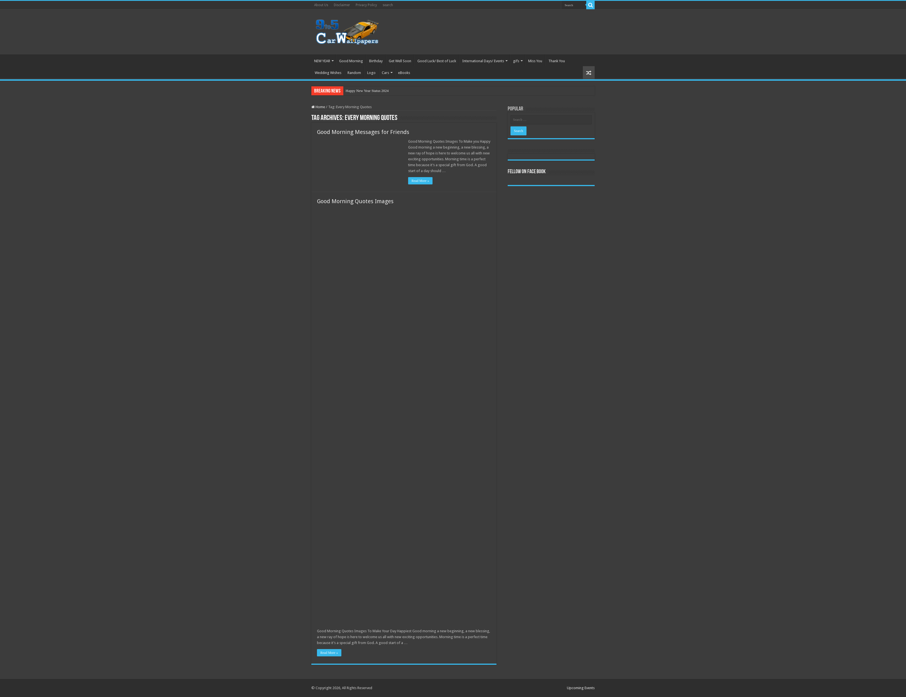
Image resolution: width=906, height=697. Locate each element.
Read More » (420, 181)
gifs (516, 61)
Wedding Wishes (328, 73)
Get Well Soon (400, 61)
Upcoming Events (581, 688)
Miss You (535, 61)
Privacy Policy (366, 5)
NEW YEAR (322, 61)
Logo (371, 73)
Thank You (556, 61)
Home (318, 107)
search (388, 5)
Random (354, 73)
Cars (385, 73)
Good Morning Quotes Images (355, 201)
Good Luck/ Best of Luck (436, 61)
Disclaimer (342, 5)
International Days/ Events (483, 61)
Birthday (376, 61)
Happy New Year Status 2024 (367, 91)
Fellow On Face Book (527, 172)
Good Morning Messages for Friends (363, 132)
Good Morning (351, 61)
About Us (321, 5)
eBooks (404, 73)
